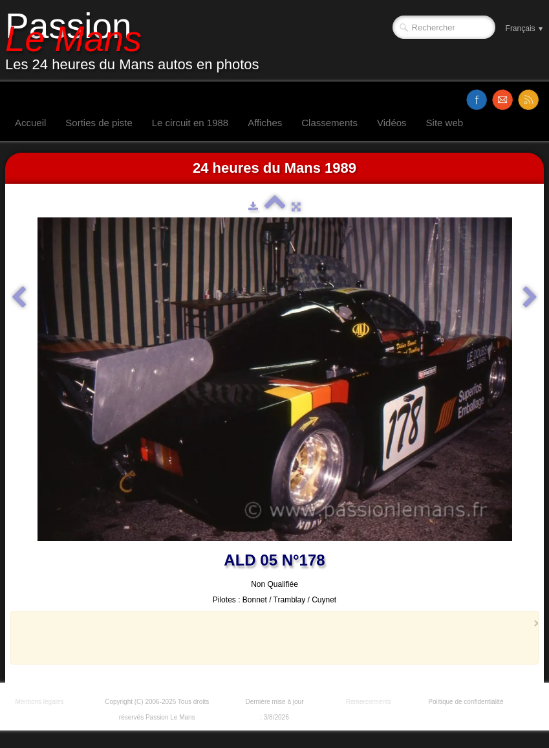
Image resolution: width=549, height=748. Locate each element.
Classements (329, 122)
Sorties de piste (98, 122)
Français (525, 28)
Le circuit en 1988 (190, 122)
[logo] (137, 40)
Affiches (265, 122)
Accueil (30, 122)
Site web (445, 122)
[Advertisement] (271, 637)
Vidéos (392, 122)
